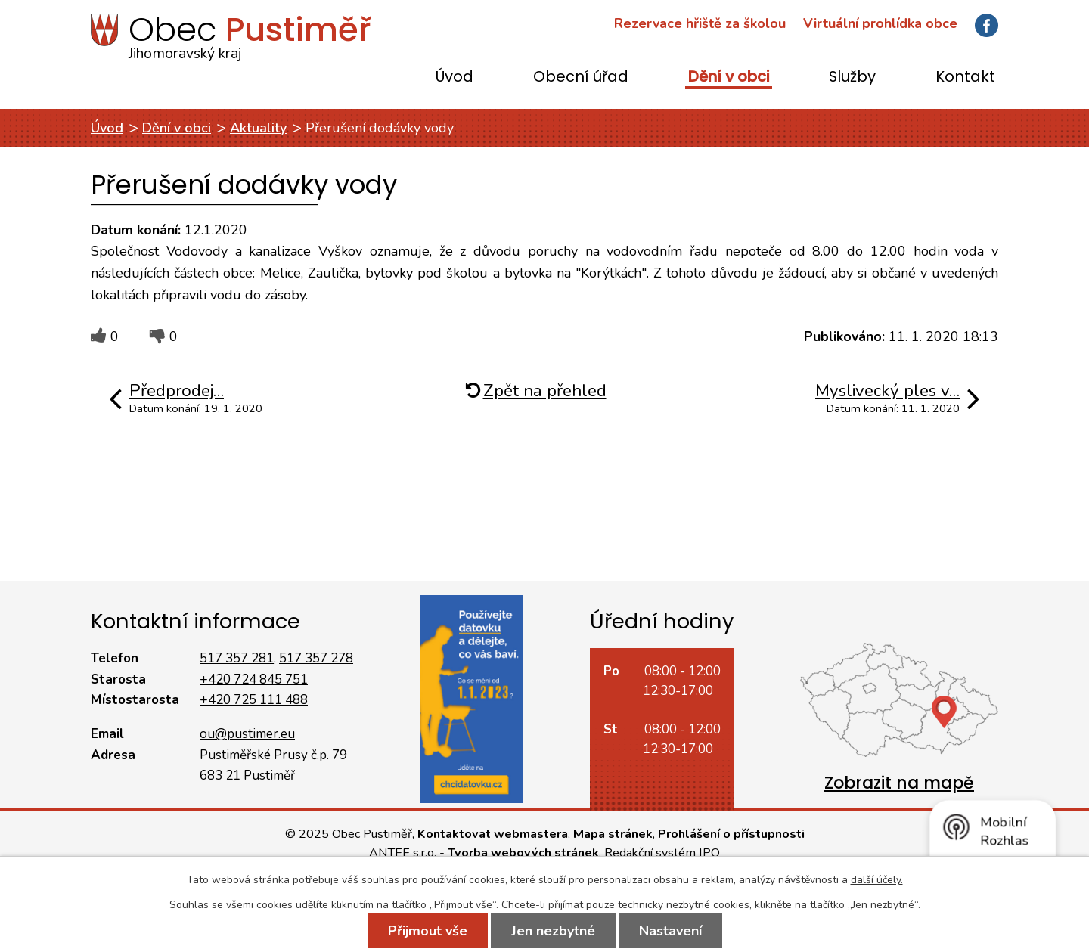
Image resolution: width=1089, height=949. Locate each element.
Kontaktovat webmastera (492, 834)
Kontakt (965, 77)
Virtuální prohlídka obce (880, 23)
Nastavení (670, 931)
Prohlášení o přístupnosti (731, 834)
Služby (852, 77)
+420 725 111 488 (254, 700)
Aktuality (258, 128)
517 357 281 (237, 658)
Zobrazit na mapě (899, 783)
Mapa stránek (613, 834)
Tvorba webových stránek (523, 853)
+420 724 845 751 (254, 679)
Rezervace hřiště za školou (700, 23)
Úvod (454, 77)
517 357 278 (316, 658)
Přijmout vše (427, 931)
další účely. (877, 880)
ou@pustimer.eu (247, 734)
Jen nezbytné (553, 931)
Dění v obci (728, 77)
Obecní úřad (580, 77)
